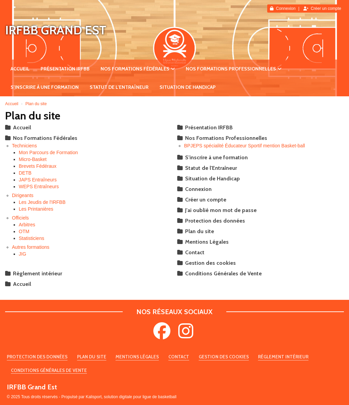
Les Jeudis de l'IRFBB (42, 202)
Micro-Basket (33, 159)
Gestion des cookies (206, 263)
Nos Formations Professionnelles (234, 69)
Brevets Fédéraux (38, 166)
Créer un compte (322, 8)
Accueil (20, 69)
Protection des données (211, 220)
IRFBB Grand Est (55, 29)
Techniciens (24, 145)
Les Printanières (36, 209)
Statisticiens (31, 238)
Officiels (20, 218)
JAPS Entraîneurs (38, 179)
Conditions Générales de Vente (219, 273)
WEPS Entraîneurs (39, 186)
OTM (24, 231)
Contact (190, 252)
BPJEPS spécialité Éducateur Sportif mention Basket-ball (244, 145)
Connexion (282, 8)
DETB (25, 173)
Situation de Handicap (188, 87)
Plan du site (195, 231)
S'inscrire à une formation (45, 87)
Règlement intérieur (33, 273)
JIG (22, 254)
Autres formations (30, 247)
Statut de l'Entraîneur (119, 87)
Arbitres (27, 224)
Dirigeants (22, 195)
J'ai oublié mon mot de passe (217, 210)
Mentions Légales (203, 242)
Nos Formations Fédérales (138, 69)
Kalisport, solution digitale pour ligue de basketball (131, 396)
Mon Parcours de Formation (48, 152)
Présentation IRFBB (65, 69)
